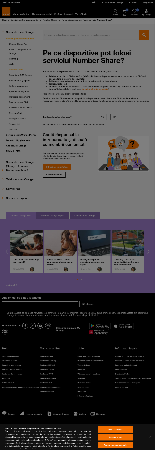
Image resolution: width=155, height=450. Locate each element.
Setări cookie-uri (115, 429)
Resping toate (115, 437)
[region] (77, 437)
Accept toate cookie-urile (115, 445)
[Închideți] (150, 436)
